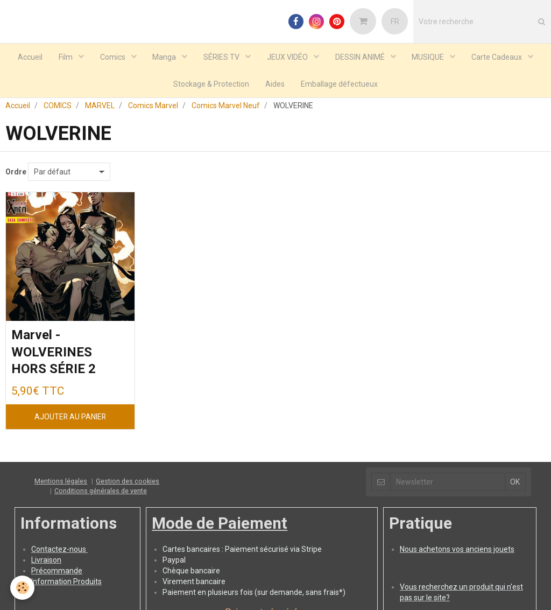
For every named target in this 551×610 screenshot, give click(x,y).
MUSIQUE (429, 57)
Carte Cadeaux (498, 57)
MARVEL (100, 108)
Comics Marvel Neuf (226, 108)
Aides (275, 84)
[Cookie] (23, 588)
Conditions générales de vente (100, 494)
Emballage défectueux (339, 84)
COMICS (58, 108)
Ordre (15, 175)
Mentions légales (60, 484)
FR (395, 21)
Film (66, 57)
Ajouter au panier (70, 420)
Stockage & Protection (211, 84)
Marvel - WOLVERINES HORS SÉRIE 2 (53, 355)
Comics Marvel (153, 108)
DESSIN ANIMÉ (360, 57)
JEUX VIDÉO (288, 57)
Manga (165, 57)
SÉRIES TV (222, 57)
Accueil (29, 57)
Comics (113, 57)
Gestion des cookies (127, 484)
